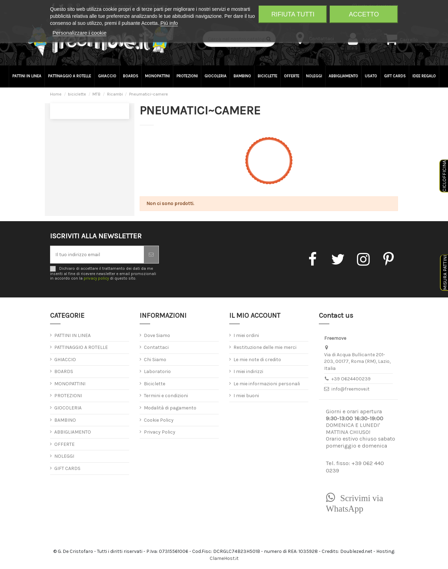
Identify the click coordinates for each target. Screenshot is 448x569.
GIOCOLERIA (68, 408)
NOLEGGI (64, 456)
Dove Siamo (157, 335)
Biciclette (154, 384)
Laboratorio (157, 371)
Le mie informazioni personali (266, 384)
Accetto (364, 14)
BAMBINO (65, 420)
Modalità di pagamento (170, 408)
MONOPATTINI (69, 384)
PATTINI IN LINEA (72, 335)
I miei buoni (246, 396)
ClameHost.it (224, 558)
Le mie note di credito (257, 360)
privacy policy (96, 278)
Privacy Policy (159, 432)
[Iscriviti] (151, 254)
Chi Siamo (155, 360)
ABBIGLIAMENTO (72, 432)
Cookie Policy (159, 420)
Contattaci (156, 347)
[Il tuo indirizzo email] (97, 254)
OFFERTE (64, 444)
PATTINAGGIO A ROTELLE (81, 347)
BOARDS (63, 371)
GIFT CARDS (67, 468)
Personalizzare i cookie (79, 33)
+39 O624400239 (351, 379)
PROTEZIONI (68, 396)
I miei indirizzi (248, 371)
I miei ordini (246, 335)
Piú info (169, 23)
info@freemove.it (350, 389)
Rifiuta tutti (292, 14)
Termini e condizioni (166, 396)
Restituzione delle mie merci (264, 347)
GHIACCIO (65, 360)
